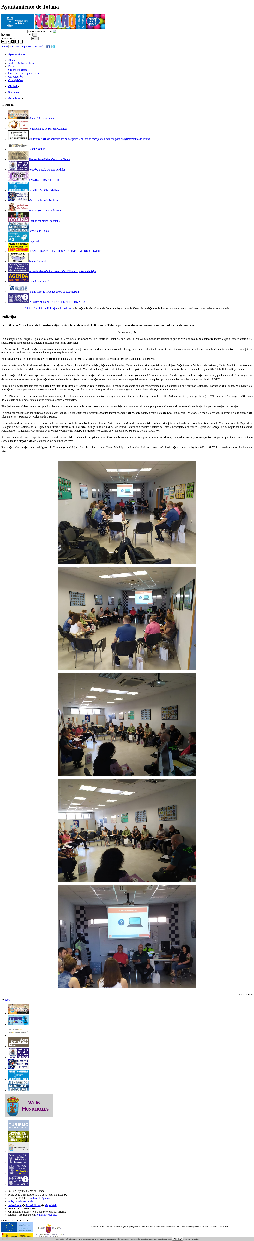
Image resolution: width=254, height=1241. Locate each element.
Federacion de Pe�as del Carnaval (37, 128)
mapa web (27, 46)
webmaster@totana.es (42, 1197)
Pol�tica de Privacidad (21, 1201)
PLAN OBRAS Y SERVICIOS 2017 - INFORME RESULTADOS (55, 251)
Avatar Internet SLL (46, 1214)
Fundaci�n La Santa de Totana (35, 210)
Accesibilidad (33, 1205)
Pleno (11, 66)
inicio (4, 46)
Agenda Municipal (28, 281)
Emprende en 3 (26, 241)
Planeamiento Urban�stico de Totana (39, 159)
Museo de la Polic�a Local (33, 200)
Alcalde (12, 60)
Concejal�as (15, 80)
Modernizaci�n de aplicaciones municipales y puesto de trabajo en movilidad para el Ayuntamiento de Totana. (79, 138)
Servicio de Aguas (28, 230)
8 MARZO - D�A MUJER (33, 179)
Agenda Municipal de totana (34, 220)
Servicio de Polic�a (45, 308)
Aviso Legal (14, 1205)
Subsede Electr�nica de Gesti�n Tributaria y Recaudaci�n (52, 271)
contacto (14, 46)
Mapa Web (51, 1205)
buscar (5, 38)
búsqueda (39, 46)
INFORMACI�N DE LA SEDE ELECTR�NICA (46, 301)
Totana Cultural (27, 261)
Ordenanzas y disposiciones (23, 73)
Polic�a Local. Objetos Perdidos (36, 169)
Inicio (28, 308)
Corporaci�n (15, 76)
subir (5, 999)
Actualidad (65, 308)
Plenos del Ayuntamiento (32, 118)
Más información (191, 1239)
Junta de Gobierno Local (21, 63)
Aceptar (178, 1239)
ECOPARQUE (26, 149)
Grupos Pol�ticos (18, 69)
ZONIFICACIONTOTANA (33, 190)
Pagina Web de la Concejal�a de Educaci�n (43, 291)
